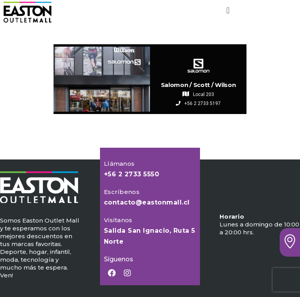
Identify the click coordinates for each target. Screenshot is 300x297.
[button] (228, 10)
